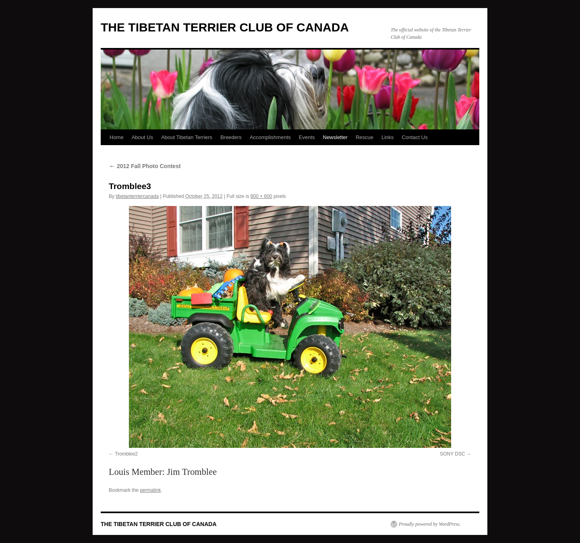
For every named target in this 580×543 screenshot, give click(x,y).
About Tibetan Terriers (186, 137)
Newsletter (335, 137)
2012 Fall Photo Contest (145, 166)
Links (387, 137)
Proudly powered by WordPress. (430, 524)
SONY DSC (452, 454)
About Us (142, 137)
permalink (150, 490)
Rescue (364, 137)
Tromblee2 (126, 454)
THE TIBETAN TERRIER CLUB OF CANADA (225, 27)
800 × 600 (261, 196)
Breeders (231, 137)
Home (117, 137)
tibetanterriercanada (137, 196)
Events (307, 137)
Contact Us (414, 137)
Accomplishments (270, 137)
